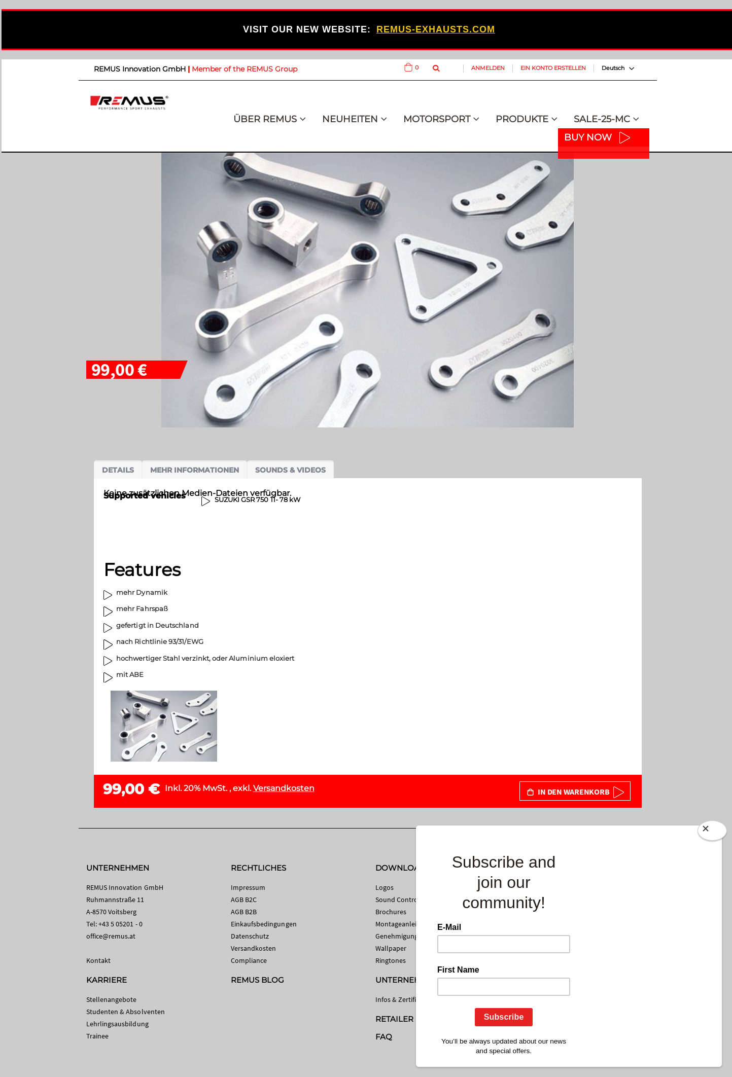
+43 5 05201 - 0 (120, 923)
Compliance (249, 960)
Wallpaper (391, 948)
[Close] (712, 830)
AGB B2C (244, 899)
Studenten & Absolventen (125, 1011)
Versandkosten (284, 788)
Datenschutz (250, 936)
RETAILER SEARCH (411, 1019)
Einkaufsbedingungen (264, 923)
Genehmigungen (400, 936)
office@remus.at (111, 936)
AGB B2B (244, 911)
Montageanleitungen (407, 923)
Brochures (391, 911)
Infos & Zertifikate (402, 999)
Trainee (97, 1035)
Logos (384, 887)
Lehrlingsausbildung (117, 1023)
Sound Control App (404, 899)
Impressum (248, 887)
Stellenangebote (111, 999)
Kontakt (98, 960)
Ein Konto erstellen (553, 67)
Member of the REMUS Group (244, 69)
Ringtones (390, 960)
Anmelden (488, 67)
